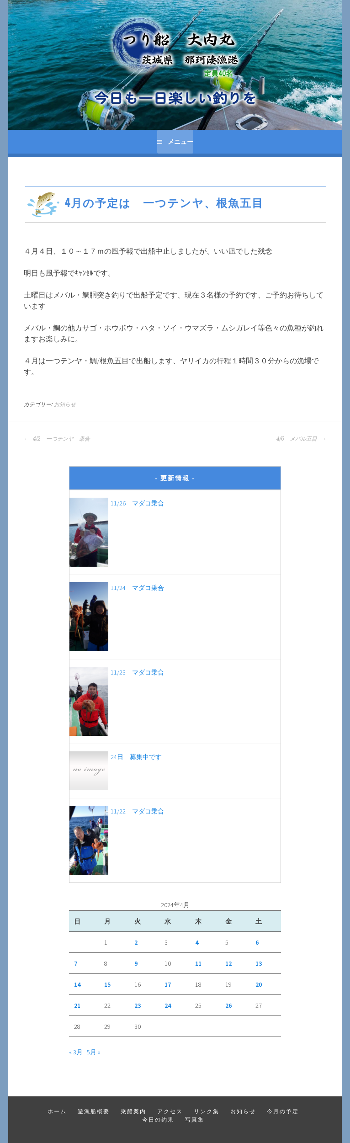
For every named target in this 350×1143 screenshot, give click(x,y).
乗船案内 (133, 1111)
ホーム (57, 1111)
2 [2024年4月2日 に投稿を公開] (136, 942)
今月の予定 (283, 1111)
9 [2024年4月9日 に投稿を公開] (136, 963)
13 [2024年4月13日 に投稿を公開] (258, 963)
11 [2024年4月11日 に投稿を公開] (198, 963)
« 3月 (76, 1052)
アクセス (170, 1111)
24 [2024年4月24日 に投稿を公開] (167, 1005)
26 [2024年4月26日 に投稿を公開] (228, 1005)
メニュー (180, 142)
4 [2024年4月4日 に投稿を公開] (196, 942)
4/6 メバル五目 (301, 439)
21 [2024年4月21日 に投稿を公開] (77, 1005)
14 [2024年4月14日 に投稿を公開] (77, 984)
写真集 (194, 1119)
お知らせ (65, 404)
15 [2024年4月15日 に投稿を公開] (107, 984)
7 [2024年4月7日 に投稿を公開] (75, 963)
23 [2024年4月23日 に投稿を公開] (137, 1005)
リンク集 (206, 1111)
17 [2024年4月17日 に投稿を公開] (167, 984)
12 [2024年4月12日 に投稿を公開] (228, 963)
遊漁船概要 (94, 1111)
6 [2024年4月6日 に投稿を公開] (257, 942)
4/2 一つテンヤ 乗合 (57, 439)
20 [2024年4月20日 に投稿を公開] (258, 984)
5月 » (94, 1052)
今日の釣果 (158, 1119)
